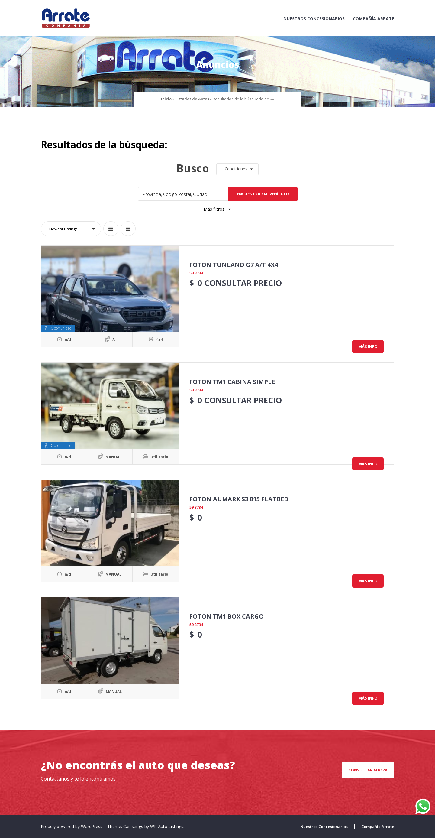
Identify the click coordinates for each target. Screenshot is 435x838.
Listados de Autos (192, 99)
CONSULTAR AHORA (368, 770)
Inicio (166, 99)
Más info (368, 346)
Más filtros (218, 209)
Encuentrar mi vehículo (263, 194)
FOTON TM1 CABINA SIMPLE (232, 382)
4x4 (159, 339)
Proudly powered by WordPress (72, 826)
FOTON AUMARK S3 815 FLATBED (238, 499)
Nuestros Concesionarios (314, 18)
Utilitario (159, 457)
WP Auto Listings (166, 826)
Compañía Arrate (373, 18)
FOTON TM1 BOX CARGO (226, 616)
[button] (237, 169)
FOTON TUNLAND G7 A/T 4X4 (233, 265)
